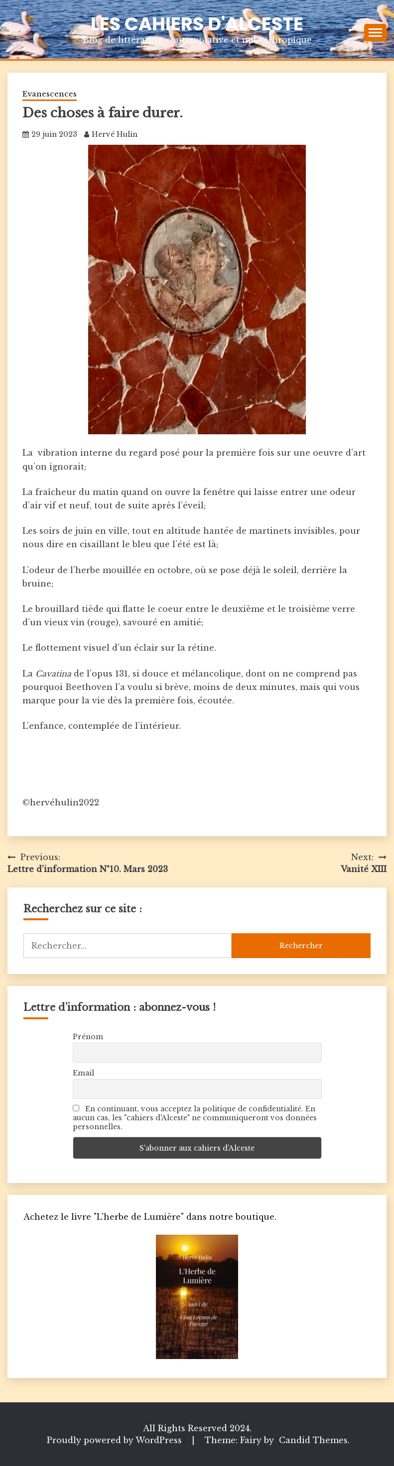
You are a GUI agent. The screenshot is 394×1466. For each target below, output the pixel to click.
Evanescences (49, 93)
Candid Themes (313, 1440)
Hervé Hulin (114, 134)
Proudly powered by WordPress (115, 1440)
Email (83, 1073)
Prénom (88, 1036)
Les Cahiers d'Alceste (197, 24)
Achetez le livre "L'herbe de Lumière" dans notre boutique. (149, 1217)
